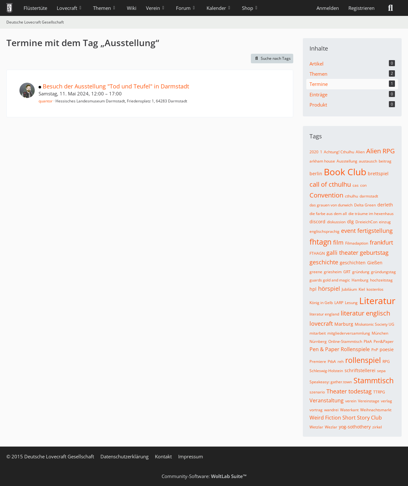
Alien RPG (380, 151)
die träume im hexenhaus (371, 213)
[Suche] (390, 8)
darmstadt (369, 196)
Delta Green (365, 205)
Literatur (377, 301)
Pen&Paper (384, 341)
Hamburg (360, 280)
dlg (350, 222)
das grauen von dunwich (331, 205)
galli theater (342, 252)
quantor (46, 101)
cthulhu (351, 196)
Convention (326, 195)
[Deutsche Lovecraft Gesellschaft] (9, 8)
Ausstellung (347, 161)
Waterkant (349, 410)
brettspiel (378, 173)
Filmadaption (356, 243)
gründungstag (383, 271)
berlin (316, 173)
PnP (374, 349)
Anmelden (328, 8)
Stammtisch (373, 380)
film (338, 242)
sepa (381, 370)
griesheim (333, 271)
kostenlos (375, 289)
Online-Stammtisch (345, 341)
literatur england (324, 314)
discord (317, 222)
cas (356, 185)
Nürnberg (318, 341)
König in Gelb (321, 302)
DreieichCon (366, 222)
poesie (387, 349)
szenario (317, 392)
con (363, 185)
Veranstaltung (327, 400)
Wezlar (331, 427)
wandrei (331, 410)
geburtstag (374, 252)
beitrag (385, 161)
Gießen (374, 263)
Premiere (318, 361)
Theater (336, 391)
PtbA (332, 361)
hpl (313, 289)
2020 (314, 152)
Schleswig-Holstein (326, 370)
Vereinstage (368, 401)
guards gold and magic (330, 280)
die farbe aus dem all (328, 213)
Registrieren (361, 8)
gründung (360, 271)
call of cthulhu (330, 184)
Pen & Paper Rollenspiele (340, 349)
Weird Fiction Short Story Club (346, 417)
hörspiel (329, 288)
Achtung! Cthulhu (339, 152)
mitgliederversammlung (348, 333)
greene (316, 271)
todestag (360, 391)
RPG (386, 361)
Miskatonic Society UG (374, 324)
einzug (385, 222)
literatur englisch (365, 313)
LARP (338, 302)
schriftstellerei (360, 370)
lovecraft (321, 323)
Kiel (362, 289)
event (348, 230)
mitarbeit (318, 333)
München (380, 333)
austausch (368, 161)
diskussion (336, 222)
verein (350, 401)
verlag (386, 401)
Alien (360, 152)
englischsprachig (324, 231)
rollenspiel (363, 360)
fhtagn (321, 242)
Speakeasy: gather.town (331, 382)
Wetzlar (316, 427)
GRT (347, 271)
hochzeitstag (381, 280)
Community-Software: (204, 476)
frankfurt (381, 242)
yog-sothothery (355, 427)
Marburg (343, 324)
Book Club (345, 172)
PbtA (368, 341)
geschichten (353, 263)
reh (341, 361)
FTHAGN (317, 253)
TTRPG (379, 392)
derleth (385, 205)
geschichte (324, 262)
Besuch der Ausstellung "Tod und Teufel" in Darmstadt (116, 86)
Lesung (351, 302)
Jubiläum (349, 289)
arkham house (322, 161)
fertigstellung (375, 230)
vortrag (316, 410)
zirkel (377, 427)
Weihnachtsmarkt (375, 410)
